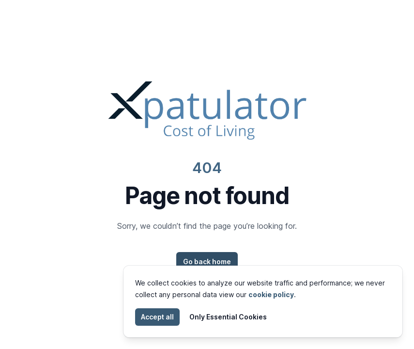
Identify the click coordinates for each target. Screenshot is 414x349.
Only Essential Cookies (228, 317)
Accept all (157, 317)
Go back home (207, 261)
